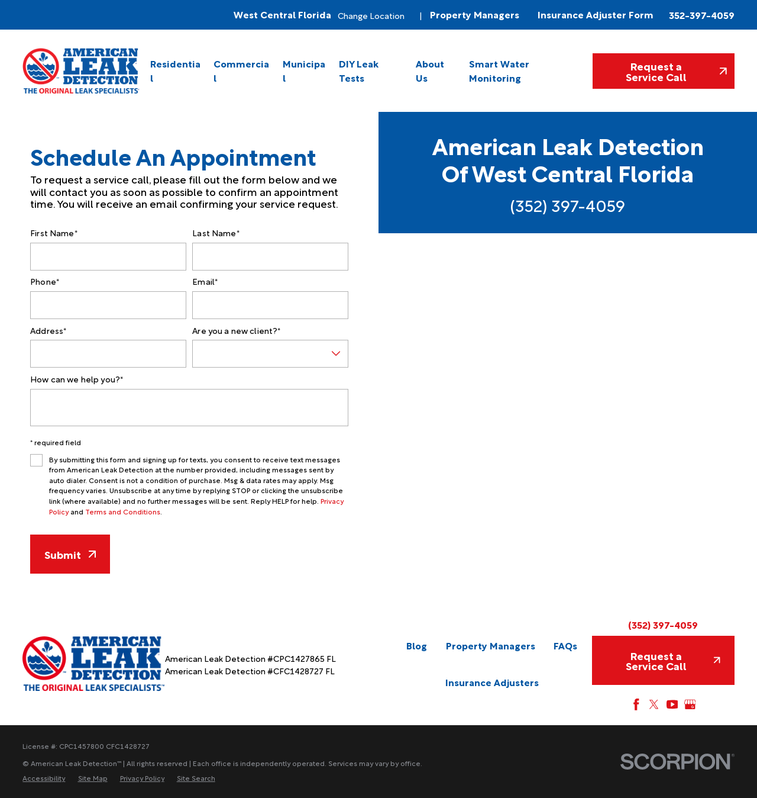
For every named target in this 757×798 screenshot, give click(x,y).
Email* (205, 281)
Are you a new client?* (236, 331)
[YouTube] (672, 704)
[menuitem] (176, 71)
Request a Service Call (676, 70)
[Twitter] (654, 704)
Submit (70, 554)
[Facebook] (636, 704)
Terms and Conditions (122, 511)
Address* (48, 331)
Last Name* (215, 233)
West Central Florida (282, 14)
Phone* (44, 281)
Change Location (371, 15)
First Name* (53, 233)
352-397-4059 (702, 14)
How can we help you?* (76, 379)
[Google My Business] (690, 704)
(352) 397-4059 (567, 204)
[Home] (81, 71)
